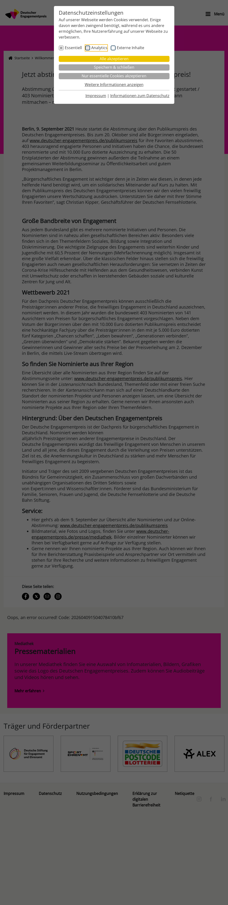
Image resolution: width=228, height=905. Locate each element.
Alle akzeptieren (114, 58)
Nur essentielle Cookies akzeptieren (114, 76)
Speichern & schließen (114, 67)
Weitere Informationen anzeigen (114, 84)
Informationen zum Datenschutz (139, 95)
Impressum (95, 95)
